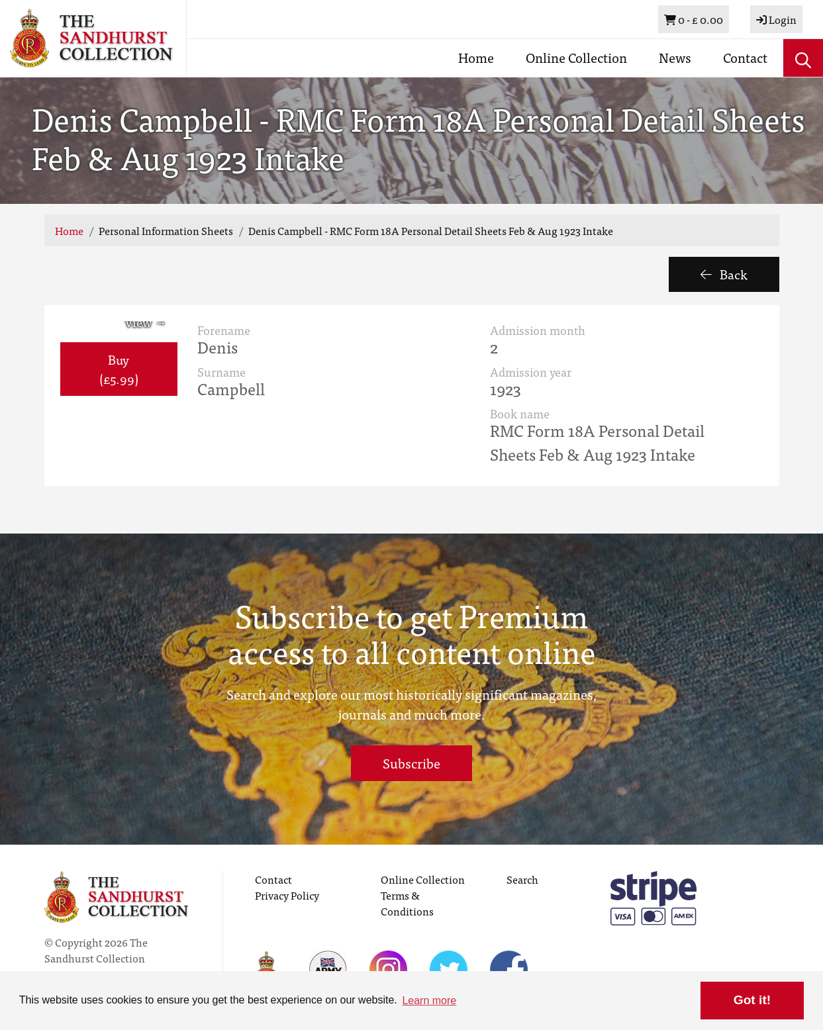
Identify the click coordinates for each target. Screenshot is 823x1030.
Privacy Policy (287, 895)
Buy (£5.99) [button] (118, 369)
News (675, 57)
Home (476, 57)
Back (724, 273)
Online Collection (576, 57)
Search (522, 879)
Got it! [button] (752, 1000)
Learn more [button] (429, 1000)
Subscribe (411, 763)
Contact (745, 57)
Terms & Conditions (407, 902)
